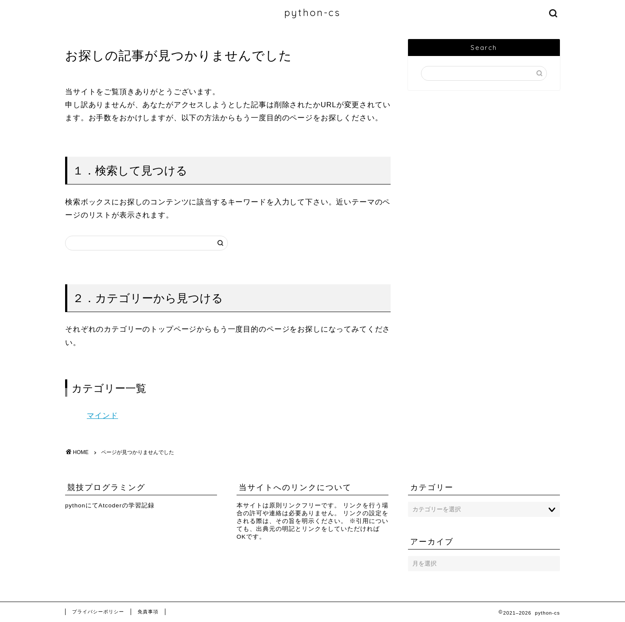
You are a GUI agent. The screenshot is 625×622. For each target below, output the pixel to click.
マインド (102, 415)
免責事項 (148, 611)
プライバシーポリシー (98, 611)
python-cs (312, 12)
